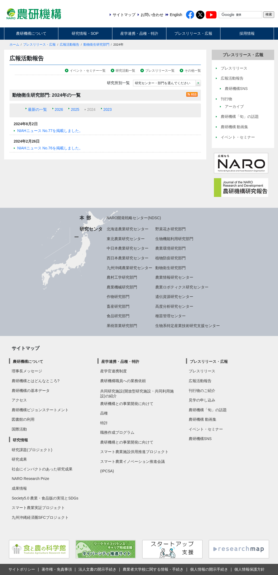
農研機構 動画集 (202, 419)
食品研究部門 (118, 316)
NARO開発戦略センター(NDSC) (134, 218)
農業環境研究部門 (170, 248)
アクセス (19, 400)
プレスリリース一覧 (160, 71)
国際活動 (19, 429)
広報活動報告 (69, 44)
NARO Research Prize (30, 478)
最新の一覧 (37, 109)
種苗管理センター (170, 316)
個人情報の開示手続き (209, 569)
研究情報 (20, 440)
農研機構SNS (200, 438)
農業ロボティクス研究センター (181, 287)
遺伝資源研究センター (174, 296)
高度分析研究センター (174, 306)
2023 (107, 109)
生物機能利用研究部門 (174, 239)
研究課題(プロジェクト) (32, 450)
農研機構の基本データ (31, 390)
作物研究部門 (118, 296)
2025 (75, 109)
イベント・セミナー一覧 (88, 71)
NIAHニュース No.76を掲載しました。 (50, 148)
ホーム (14, 44)
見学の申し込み (202, 400)
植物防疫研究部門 (170, 258)
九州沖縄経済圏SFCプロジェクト (40, 517)
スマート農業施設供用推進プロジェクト (134, 452)
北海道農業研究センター (128, 229)
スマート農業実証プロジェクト (38, 507)
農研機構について (31, 33)
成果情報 (19, 488)
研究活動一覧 (125, 71)
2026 (59, 109)
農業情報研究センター (174, 277)
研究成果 (19, 459)
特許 (104, 423)
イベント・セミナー (206, 429)
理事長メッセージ (27, 371)
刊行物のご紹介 (202, 390)
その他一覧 (193, 71)
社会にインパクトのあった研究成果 (42, 469)
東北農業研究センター (126, 239)
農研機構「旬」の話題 (208, 410)
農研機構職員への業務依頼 (123, 381)
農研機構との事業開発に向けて (126, 403)
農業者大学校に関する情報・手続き (153, 569)
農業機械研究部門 (122, 287)
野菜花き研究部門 (170, 229)
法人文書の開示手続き (97, 569)
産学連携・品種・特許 (139, 33)
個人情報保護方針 (249, 569)
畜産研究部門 (118, 306)
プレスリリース (202, 371)
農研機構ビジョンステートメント (40, 410)
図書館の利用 (23, 419)
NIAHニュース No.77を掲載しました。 (50, 130)
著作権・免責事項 (57, 569)
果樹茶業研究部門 (122, 325)
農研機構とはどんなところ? (35, 381)
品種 (104, 413)
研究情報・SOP (85, 33)
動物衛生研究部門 (96, 44)
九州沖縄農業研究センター (129, 268)
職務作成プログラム (117, 432)
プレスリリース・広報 (193, 33)
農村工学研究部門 (122, 277)
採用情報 (247, 33)
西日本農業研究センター (128, 258)
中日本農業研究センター (128, 248)
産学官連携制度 (113, 371)
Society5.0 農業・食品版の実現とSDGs (45, 498)
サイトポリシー (21, 569)
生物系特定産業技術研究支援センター (187, 325)
